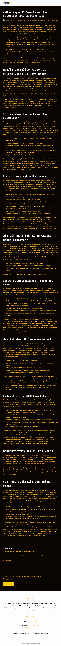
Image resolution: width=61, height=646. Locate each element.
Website (43, 556)
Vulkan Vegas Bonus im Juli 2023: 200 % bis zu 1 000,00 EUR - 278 (42, 20)
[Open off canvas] (57, 3)
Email (24, 556)
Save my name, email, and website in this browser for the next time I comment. (23, 576)
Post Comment (9, 584)
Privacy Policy (14, 579)
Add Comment (7, 560)
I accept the (11, 579)
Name (5, 556)
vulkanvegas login (24, 325)
